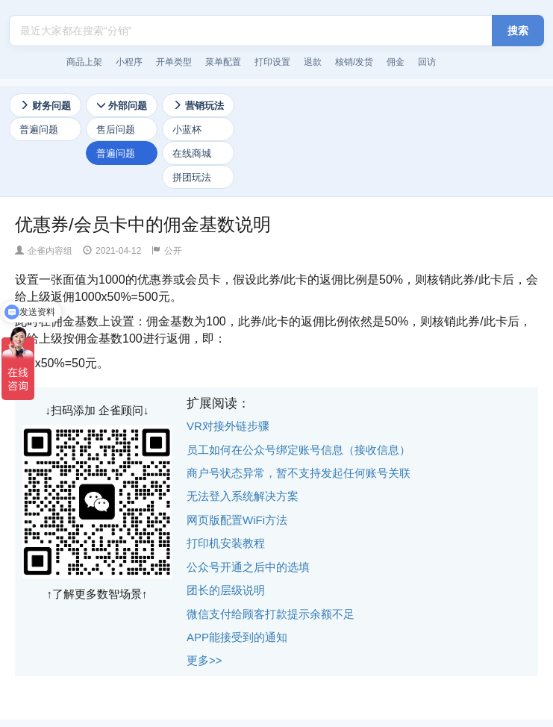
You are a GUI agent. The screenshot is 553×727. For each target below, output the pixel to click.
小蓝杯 (186, 129)
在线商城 (191, 153)
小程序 (129, 62)
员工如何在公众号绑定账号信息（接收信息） (298, 449)
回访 (427, 62)
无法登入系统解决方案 (243, 496)
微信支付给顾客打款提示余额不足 (270, 614)
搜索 (517, 31)
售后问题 (115, 129)
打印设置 (272, 62)
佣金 (395, 62)
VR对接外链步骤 (228, 425)
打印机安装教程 (226, 543)
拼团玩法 (191, 177)
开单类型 (174, 62)
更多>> (204, 660)
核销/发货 (354, 62)
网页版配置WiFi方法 (237, 520)
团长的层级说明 (226, 590)
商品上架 (84, 62)
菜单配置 (223, 62)
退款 (313, 62)
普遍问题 (38, 129)
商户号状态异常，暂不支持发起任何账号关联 (298, 473)
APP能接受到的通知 (237, 637)
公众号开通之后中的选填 (248, 567)
